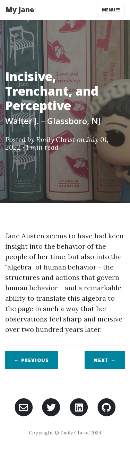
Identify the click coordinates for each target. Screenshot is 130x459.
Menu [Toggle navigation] (111, 10)
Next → (105, 360)
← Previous (31, 360)
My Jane (20, 9)
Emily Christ (55, 139)
